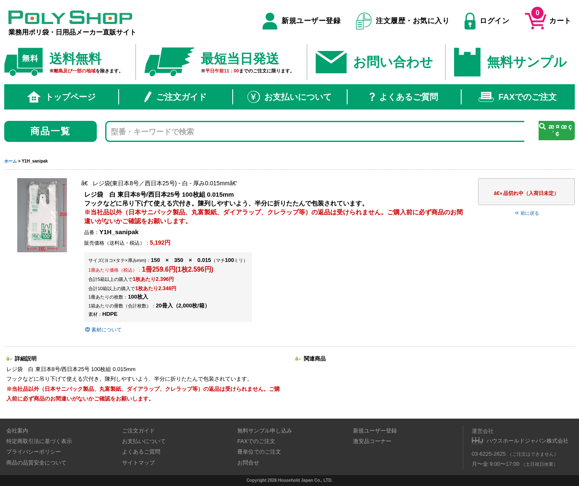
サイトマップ (138, 462)
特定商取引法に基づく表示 (39, 441)
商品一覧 (50, 131)
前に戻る (526, 213)
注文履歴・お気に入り (403, 21)
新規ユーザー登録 (301, 21)
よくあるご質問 (403, 97)
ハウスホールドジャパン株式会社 (527, 441)
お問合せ (248, 462)
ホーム (10, 161)
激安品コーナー (372, 441)
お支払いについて (289, 97)
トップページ (61, 97)
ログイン (487, 21)
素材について (103, 330)
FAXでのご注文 (517, 97)
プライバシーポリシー (33, 452)
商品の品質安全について (36, 462)
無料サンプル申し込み (264, 430)
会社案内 (17, 430)
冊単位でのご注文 (259, 452)
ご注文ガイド (175, 97)
